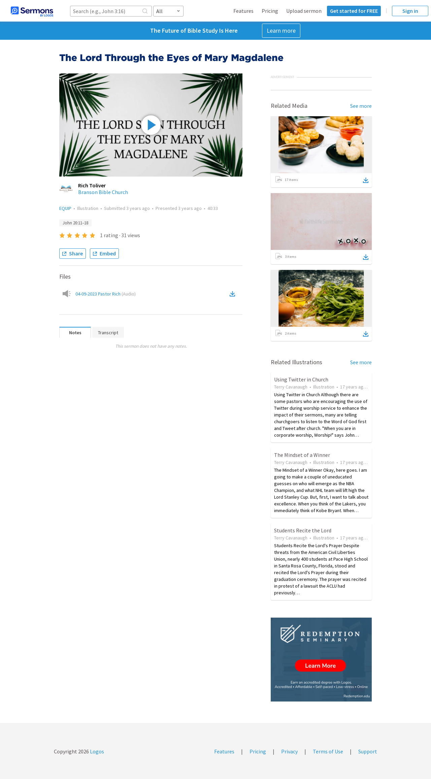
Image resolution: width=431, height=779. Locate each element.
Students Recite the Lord (302, 530)
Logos (96, 751)
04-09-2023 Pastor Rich (105, 294)
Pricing (270, 10)
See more (361, 105)
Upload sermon (304, 10)
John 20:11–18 (75, 223)
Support (367, 751)
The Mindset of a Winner (302, 454)
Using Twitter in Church (301, 379)
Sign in (410, 10)
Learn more (281, 30)
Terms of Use (328, 751)
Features (243, 10)
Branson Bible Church (103, 192)
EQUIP (65, 208)
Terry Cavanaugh (290, 387)
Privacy (289, 751)
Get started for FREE (354, 10)
